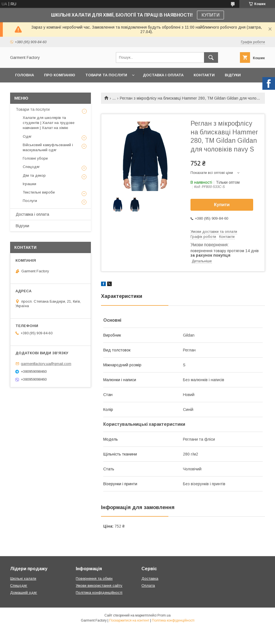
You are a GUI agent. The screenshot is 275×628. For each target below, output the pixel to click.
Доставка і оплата (163, 75)
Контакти (204, 75)
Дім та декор (34, 175)
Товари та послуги (106, 75)
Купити (222, 204)
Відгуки (233, 75)
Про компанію (59, 75)
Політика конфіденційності (99, 592)
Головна (24, 75)
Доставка (149, 578)
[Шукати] (211, 57)
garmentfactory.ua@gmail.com (46, 364)
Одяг (27, 136)
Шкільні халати (23, 578)
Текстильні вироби (39, 192)
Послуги (30, 201)
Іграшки (29, 184)
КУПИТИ (210, 15)
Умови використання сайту (99, 585)
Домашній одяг (23, 592)
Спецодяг (31, 167)
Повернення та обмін (94, 578)
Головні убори (35, 158)
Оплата (148, 585)
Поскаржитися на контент (129, 620)
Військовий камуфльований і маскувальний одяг (48, 147)
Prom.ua (164, 615)
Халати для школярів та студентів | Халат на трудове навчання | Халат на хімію (48, 123)
